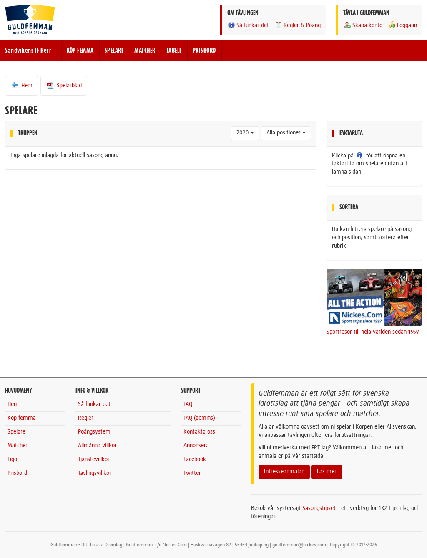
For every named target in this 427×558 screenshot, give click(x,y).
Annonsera (196, 446)
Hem (21, 85)
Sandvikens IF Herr (28, 50)
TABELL (174, 50)
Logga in (402, 25)
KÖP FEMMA (80, 50)
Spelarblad (64, 85)
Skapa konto (362, 25)
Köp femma (22, 418)
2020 (245, 133)
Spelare (16, 432)
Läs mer (327, 471)
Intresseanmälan (284, 471)
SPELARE (114, 50)
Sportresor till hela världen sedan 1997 (373, 332)
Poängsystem (94, 432)
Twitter (192, 473)
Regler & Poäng (297, 25)
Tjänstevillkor (94, 459)
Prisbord (17, 473)
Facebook (194, 459)
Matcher (18, 446)
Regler (85, 418)
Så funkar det (248, 25)
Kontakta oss (199, 432)
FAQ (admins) (199, 418)
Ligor (13, 459)
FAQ (187, 404)
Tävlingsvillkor (94, 473)
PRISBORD (204, 50)
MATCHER (145, 50)
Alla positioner (286, 133)
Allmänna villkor (97, 446)
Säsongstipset (319, 508)
